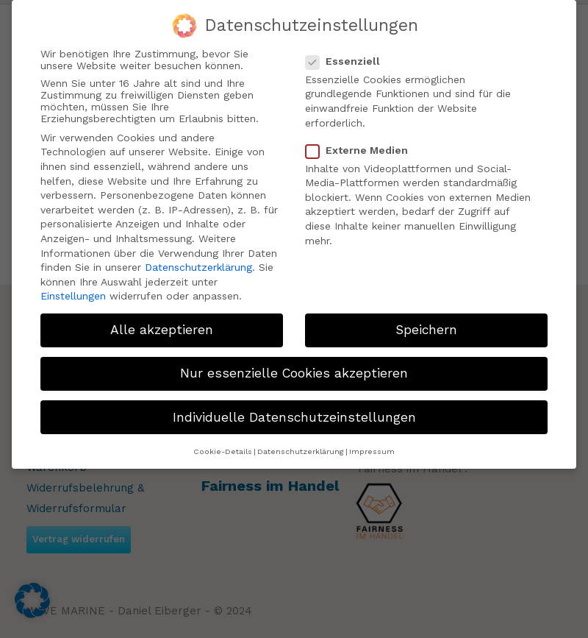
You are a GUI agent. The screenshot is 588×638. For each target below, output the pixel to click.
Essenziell (348, 58)
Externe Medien (362, 147)
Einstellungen (73, 293)
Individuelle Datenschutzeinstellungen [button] (294, 414)
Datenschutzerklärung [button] (300, 448)
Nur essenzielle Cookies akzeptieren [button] (294, 371)
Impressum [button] (372, 448)
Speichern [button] (426, 327)
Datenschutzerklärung (198, 265)
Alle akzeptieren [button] (161, 327)
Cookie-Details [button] (222, 448)
